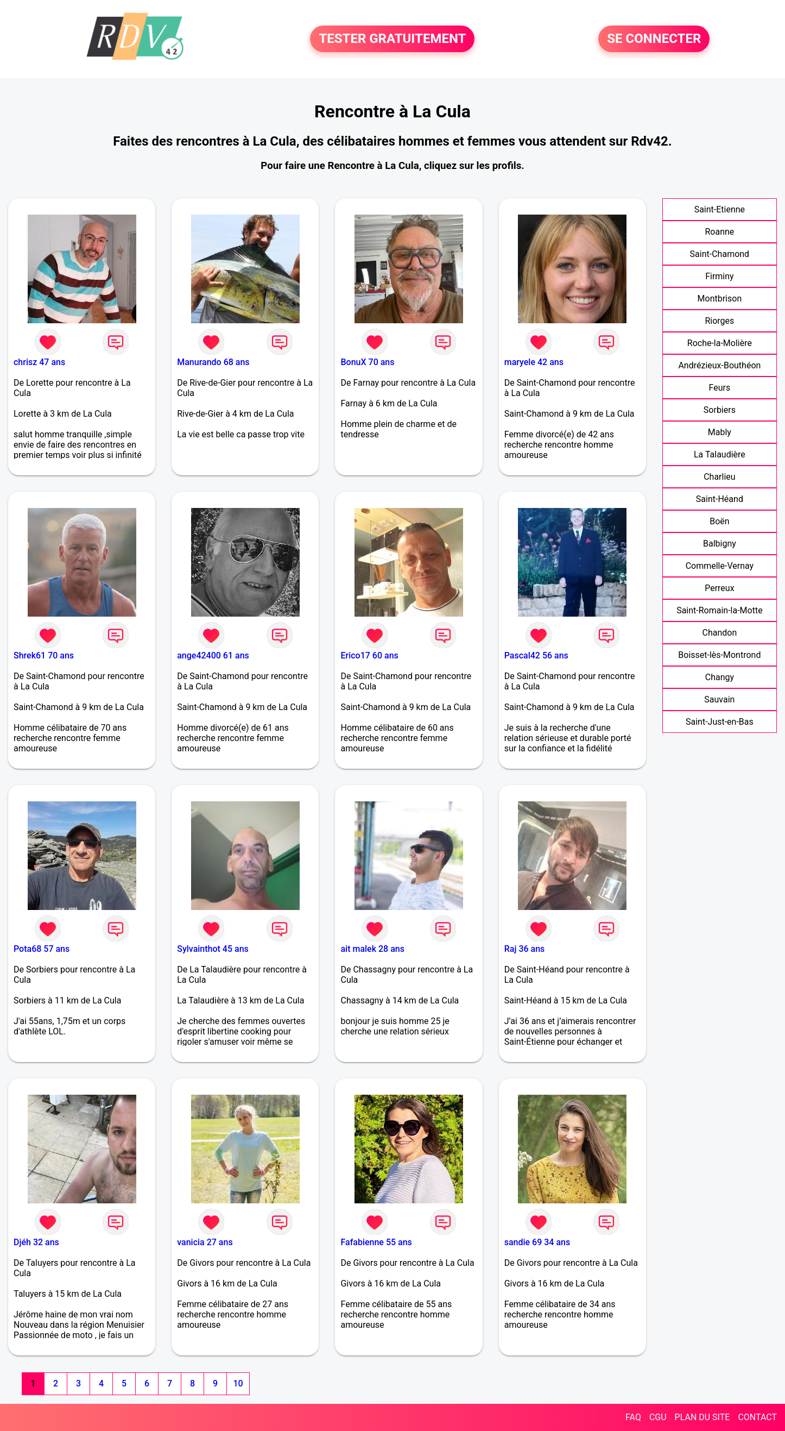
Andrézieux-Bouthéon (719, 365)
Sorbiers (720, 410)
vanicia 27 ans (204, 1242)
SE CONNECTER (654, 39)
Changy (719, 677)
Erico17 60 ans (369, 655)
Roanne (719, 232)
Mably (719, 432)
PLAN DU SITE (702, 1417)
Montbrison (720, 298)
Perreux (719, 588)
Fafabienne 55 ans (376, 1242)
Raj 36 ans (524, 949)
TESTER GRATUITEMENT (392, 39)
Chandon (719, 632)
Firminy (719, 276)
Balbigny (719, 543)
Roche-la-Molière (719, 343)
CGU (658, 1417)
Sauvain (719, 699)
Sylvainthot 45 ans (213, 949)
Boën (719, 521)
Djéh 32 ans (36, 1242)
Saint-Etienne (719, 209)
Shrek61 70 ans (44, 655)
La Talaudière (719, 454)
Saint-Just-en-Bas (720, 722)
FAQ (633, 1417)
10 (238, 1383)
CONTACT (757, 1417)
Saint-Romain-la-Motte (719, 610)
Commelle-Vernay (720, 566)
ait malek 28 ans (372, 949)
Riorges (719, 321)
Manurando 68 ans (213, 362)
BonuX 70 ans (367, 362)
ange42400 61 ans (213, 655)
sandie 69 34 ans (537, 1242)
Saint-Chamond (720, 254)
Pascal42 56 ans (536, 655)
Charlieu (719, 477)
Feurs (720, 387)
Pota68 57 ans (41, 949)
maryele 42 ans (534, 362)
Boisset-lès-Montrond (719, 655)
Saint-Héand (719, 499)
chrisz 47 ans (39, 362)
